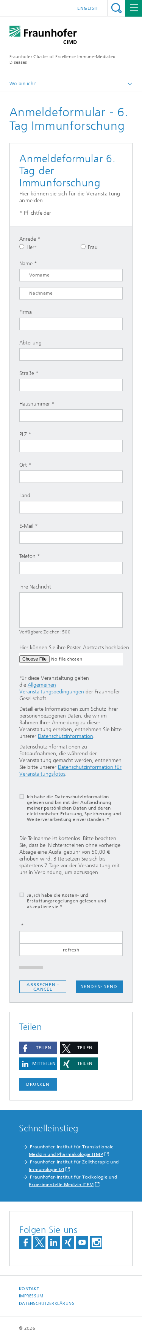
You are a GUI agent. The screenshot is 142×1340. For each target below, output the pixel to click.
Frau (89, 247)
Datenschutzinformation (65, 736)
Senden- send (99, 986)
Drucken (38, 1084)
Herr (27, 247)
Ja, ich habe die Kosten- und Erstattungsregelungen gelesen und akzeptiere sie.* (58, 901)
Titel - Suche (116, 8)
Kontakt (29, 1288)
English (87, 8)
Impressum (31, 1296)
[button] (38, 1048)
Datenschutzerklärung (47, 1303)
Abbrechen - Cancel (43, 987)
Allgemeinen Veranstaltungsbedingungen (51, 688)
